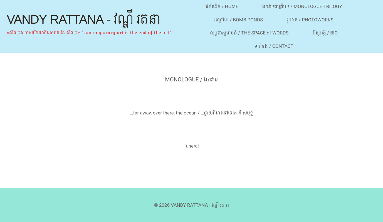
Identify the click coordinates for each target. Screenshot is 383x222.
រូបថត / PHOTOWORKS (310, 20)
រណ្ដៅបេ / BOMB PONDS (238, 20)
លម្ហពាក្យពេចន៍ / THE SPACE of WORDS (249, 33)
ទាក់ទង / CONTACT (273, 46)
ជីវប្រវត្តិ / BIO (325, 33)
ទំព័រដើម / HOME (222, 6)
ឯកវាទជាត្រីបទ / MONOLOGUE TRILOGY (302, 6)
